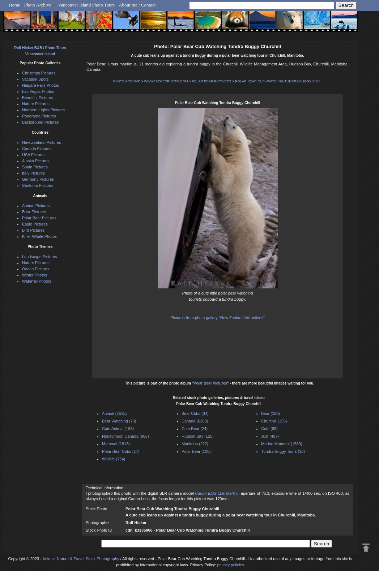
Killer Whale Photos (39, 236)
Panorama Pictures (39, 116)
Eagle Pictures (35, 224)
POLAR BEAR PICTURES (211, 81)
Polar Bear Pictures (210, 383)
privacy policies (230, 565)
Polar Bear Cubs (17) (120, 451)
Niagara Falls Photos (40, 85)
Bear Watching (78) (119, 421)
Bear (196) (270, 413)
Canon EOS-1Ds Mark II (216, 493)
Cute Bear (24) (195, 428)
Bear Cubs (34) (195, 413)
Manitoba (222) (195, 444)
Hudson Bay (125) (198, 436)
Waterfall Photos (36, 281)
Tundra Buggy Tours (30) (283, 451)
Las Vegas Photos (38, 91)
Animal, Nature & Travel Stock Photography (80, 559)
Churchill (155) (274, 421)
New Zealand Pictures (41, 142)
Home (14, 5)
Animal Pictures (36, 205)
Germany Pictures (38, 179)
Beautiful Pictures (37, 97)
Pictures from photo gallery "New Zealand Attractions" (217, 317)
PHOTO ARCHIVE (126, 81)
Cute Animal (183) (118, 428)
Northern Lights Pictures (43, 110)
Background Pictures (40, 122)
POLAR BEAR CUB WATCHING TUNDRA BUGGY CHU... (279, 81)
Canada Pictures (36, 148)
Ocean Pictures (35, 269)
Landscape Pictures (39, 256)
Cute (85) (269, 428)
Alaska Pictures (36, 161)
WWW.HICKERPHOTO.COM (166, 81)
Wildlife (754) (113, 459)
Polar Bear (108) (196, 451)
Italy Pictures (33, 173)
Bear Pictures (34, 212)
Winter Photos (34, 275)
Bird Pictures (33, 230)
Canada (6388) (195, 421)
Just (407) (270, 436)
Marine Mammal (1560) (281, 444)
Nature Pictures (36, 104)
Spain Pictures (35, 167)
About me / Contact (137, 5)
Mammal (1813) (116, 444)
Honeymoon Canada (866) (125, 436)
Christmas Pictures (38, 73)
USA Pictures (34, 155)
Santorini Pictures (37, 185)
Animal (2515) (114, 413)
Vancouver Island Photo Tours (86, 5)
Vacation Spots (35, 79)
